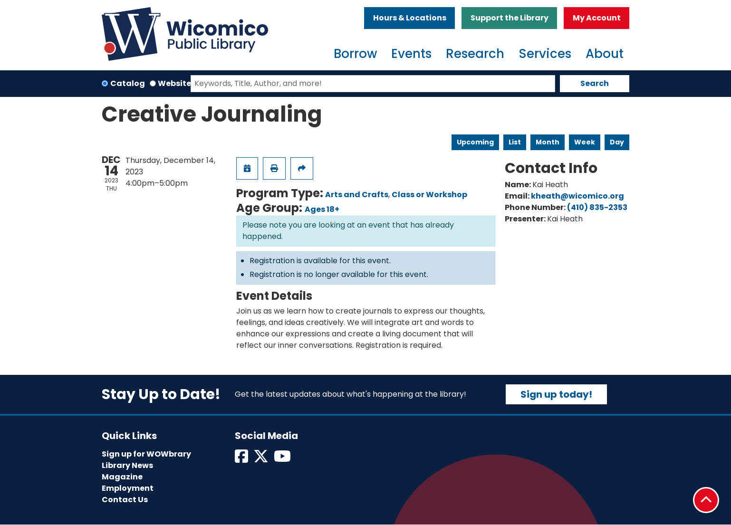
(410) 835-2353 (597, 207)
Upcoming (475, 142)
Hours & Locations (409, 17)
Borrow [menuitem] (355, 53)
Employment (128, 488)
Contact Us (125, 499)
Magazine (122, 476)
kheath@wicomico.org (577, 196)
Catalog (127, 83)
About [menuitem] (605, 53)
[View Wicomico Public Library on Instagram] (283, 459)
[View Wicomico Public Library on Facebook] (242, 459)
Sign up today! (556, 394)
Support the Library (509, 17)
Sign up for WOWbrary (146, 454)
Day (617, 142)
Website (174, 83)
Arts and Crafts (356, 194)
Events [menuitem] (411, 53)
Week (584, 142)
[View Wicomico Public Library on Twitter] (261, 459)
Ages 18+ (322, 209)
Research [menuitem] (475, 53)
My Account (597, 17)
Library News (127, 465)
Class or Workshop (429, 194)
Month (547, 142)
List (515, 142)
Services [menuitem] (545, 53)
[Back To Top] (706, 500)
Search (594, 83)
